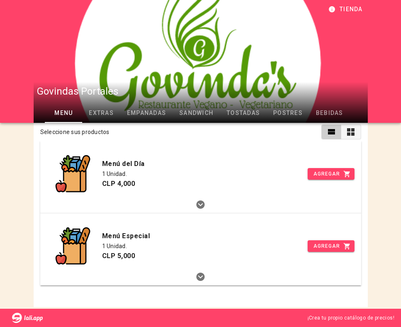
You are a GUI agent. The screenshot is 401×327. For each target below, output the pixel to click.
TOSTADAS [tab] (243, 113)
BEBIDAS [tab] (329, 113)
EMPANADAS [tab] (146, 113)
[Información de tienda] (346, 9)
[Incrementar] (331, 174)
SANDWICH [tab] (196, 113)
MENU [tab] (63, 113)
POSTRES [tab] (288, 113)
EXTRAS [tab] (101, 113)
